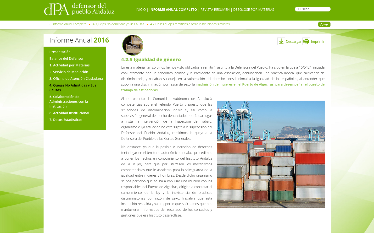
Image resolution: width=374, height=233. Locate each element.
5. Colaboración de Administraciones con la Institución (69, 101)
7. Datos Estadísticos (66, 119)
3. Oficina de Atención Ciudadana (76, 78)
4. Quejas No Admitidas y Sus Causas (73, 87)
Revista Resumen (215, 9)
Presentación (60, 51)
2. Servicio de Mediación (69, 72)
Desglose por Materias (253, 9)
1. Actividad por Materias (70, 65)
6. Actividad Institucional (69, 113)
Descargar (289, 41)
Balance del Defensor (67, 58)
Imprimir (313, 41)
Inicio (141, 9)
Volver (324, 24)
